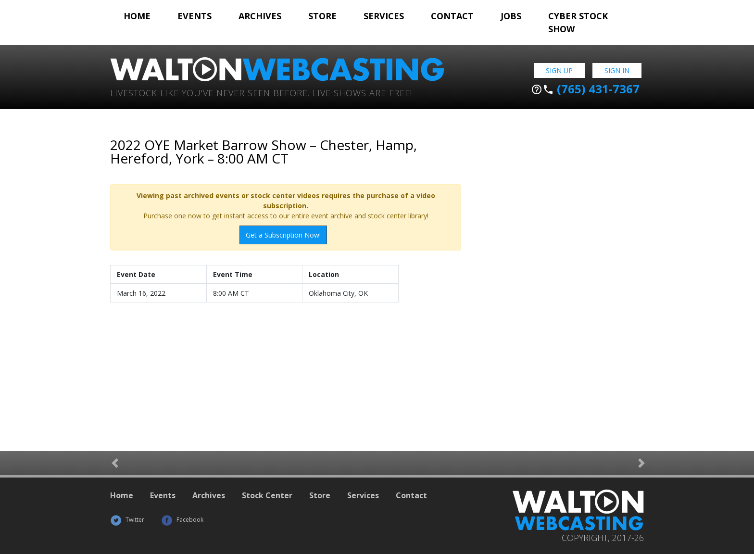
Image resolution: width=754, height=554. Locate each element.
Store (322, 16)
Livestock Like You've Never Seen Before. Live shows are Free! (261, 92)
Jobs (511, 16)
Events (194, 16)
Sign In (616, 70)
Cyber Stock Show (578, 22)
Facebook (182, 520)
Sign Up (559, 70)
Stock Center (267, 495)
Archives (260, 16)
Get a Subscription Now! (283, 234)
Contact (452, 16)
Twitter (127, 520)
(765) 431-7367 (585, 89)
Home (137, 16)
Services (384, 16)
